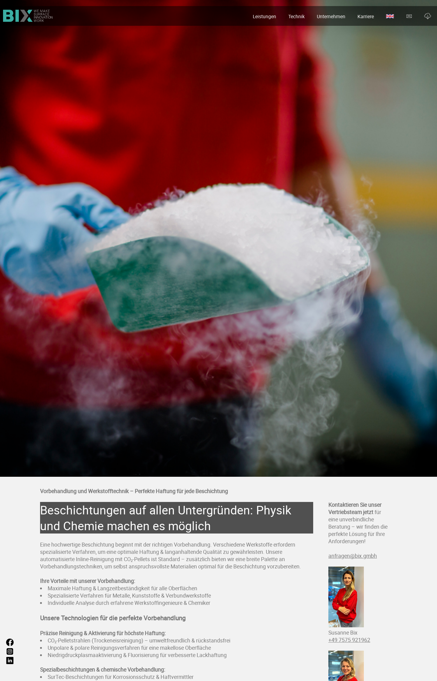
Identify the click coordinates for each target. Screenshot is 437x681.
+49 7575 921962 (349, 639)
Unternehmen (331, 16)
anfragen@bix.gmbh (352, 555)
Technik (296, 16)
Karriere (365, 16)
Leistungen (264, 16)
